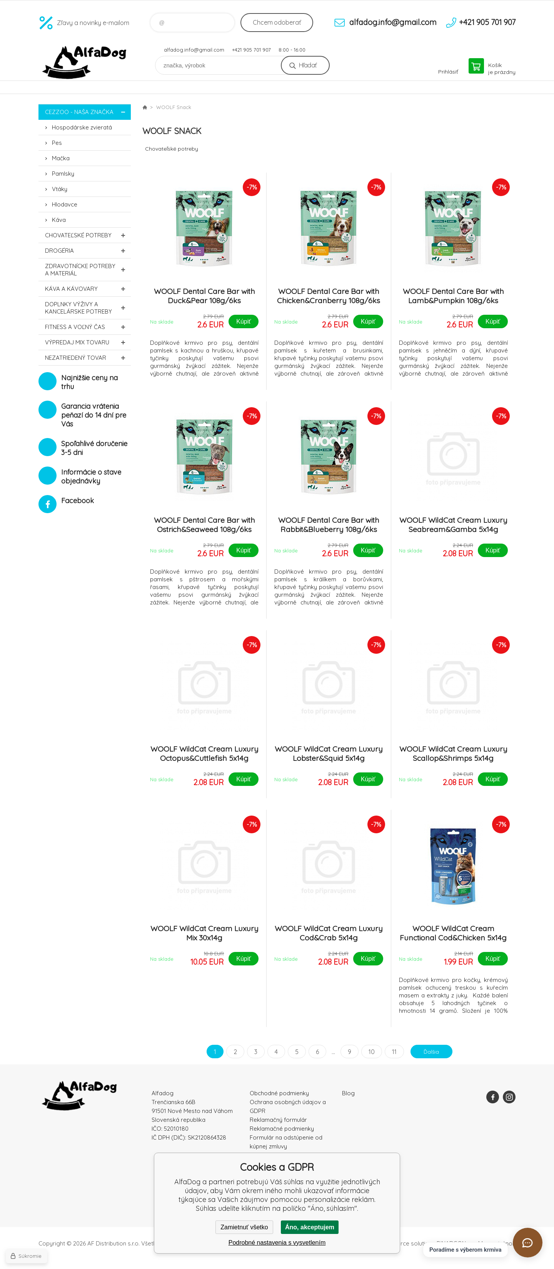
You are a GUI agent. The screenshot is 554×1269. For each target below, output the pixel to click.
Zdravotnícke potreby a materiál (88, 269)
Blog (348, 1093)
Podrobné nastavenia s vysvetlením (277, 1242)
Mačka (61, 158)
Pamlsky (63, 173)
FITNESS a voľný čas (88, 326)
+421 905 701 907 (251, 50)
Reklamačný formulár (278, 1119)
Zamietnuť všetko (244, 1227)
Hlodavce (64, 204)
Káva (59, 219)
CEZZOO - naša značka (88, 111)
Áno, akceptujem (309, 1227)
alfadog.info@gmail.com (194, 50)
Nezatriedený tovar (88, 357)
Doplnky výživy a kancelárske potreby (88, 308)
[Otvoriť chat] (527, 1242)
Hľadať (307, 65)
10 (368, 1052)
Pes (57, 142)
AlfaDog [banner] (84, 63)
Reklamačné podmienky (282, 1128)
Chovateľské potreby (88, 235)
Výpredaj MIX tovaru (88, 342)
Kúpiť (243, 321)
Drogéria (88, 250)
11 (390, 1052)
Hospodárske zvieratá (82, 127)
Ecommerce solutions (406, 1243)
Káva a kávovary (88, 288)
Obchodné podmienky (279, 1093)
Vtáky (59, 189)
